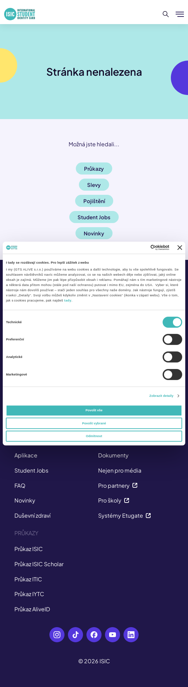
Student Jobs (31, 470)
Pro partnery (118, 485)
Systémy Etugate (124, 515)
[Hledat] (166, 14)
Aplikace (25, 455)
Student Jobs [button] (94, 217)
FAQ (19, 485)
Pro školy (113, 500)
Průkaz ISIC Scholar (38, 564)
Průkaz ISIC (28, 548)
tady (67, 300)
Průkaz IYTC (29, 594)
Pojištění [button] (94, 201)
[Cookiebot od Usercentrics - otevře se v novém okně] (139, 248)
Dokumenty (113, 455)
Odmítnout (94, 436)
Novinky (24, 500)
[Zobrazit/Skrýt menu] (180, 14)
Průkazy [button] (94, 168)
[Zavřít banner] (179, 247)
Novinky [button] (94, 233)
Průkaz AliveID (32, 609)
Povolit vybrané (94, 423)
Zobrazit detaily (161, 396)
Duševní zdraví (32, 515)
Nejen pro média (119, 470)
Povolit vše (93, 410)
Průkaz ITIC (28, 579)
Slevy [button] (94, 184)
